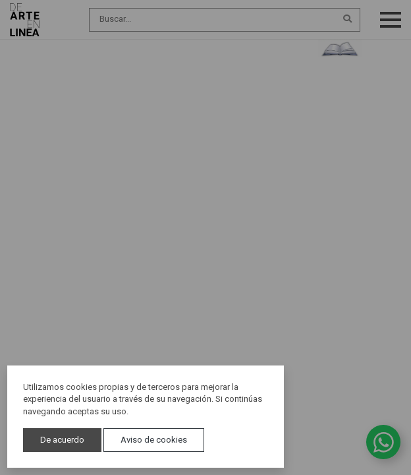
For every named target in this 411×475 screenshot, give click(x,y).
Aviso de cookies (154, 440)
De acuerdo (62, 440)
